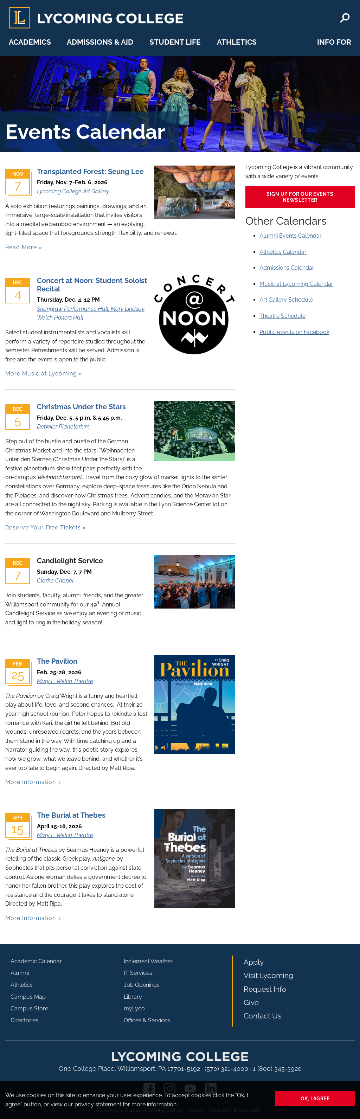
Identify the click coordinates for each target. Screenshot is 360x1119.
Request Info (265, 989)
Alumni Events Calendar (290, 235)
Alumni (20, 973)
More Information (30, 782)
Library (133, 996)
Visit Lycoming (268, 975)
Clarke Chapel (55, 580)
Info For (334, 42)
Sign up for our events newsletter (299, 197)
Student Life (175, 42)
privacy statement (98, 1104)
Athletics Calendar (283, 252)
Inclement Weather (148, 961)
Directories (24, 1020)
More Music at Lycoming (41, 373)
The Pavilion (57, 661)
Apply (254, 962)
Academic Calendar (36, 961)
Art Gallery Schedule (286, 299)
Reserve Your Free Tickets (43, 527)
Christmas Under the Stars (81, 407)
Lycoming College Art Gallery (73, 191)
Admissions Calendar (286, 267)
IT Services (138, 973)
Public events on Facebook (294, 332)
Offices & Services (147, 1020)
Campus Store (29, 1008)
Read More (21, 247)
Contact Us (262, 1015)
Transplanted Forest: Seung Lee (90, 171)
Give (251, 1002)
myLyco (134, 1008)
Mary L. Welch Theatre (65, 681)
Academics (30, 42)
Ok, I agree (315, 1098)
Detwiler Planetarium (63, 426)
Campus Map (28, 996)
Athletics (237, 42)
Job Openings (142, 985)
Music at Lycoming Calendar (296, 284)
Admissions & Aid (100, 42)
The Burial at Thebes (71, 815)
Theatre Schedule (282, 316)
